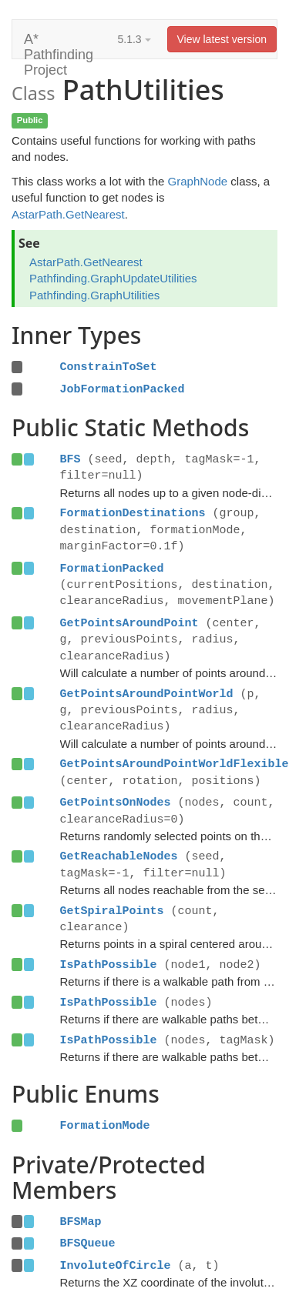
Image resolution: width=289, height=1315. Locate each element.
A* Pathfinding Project (58, 45)
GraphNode (198, 181)
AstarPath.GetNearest (68, 214)
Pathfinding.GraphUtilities (94, 295)
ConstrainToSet (108, 367)
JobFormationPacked (122, 389)
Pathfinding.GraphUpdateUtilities (113, 278)
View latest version (222, 39)
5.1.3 (134, 39)
